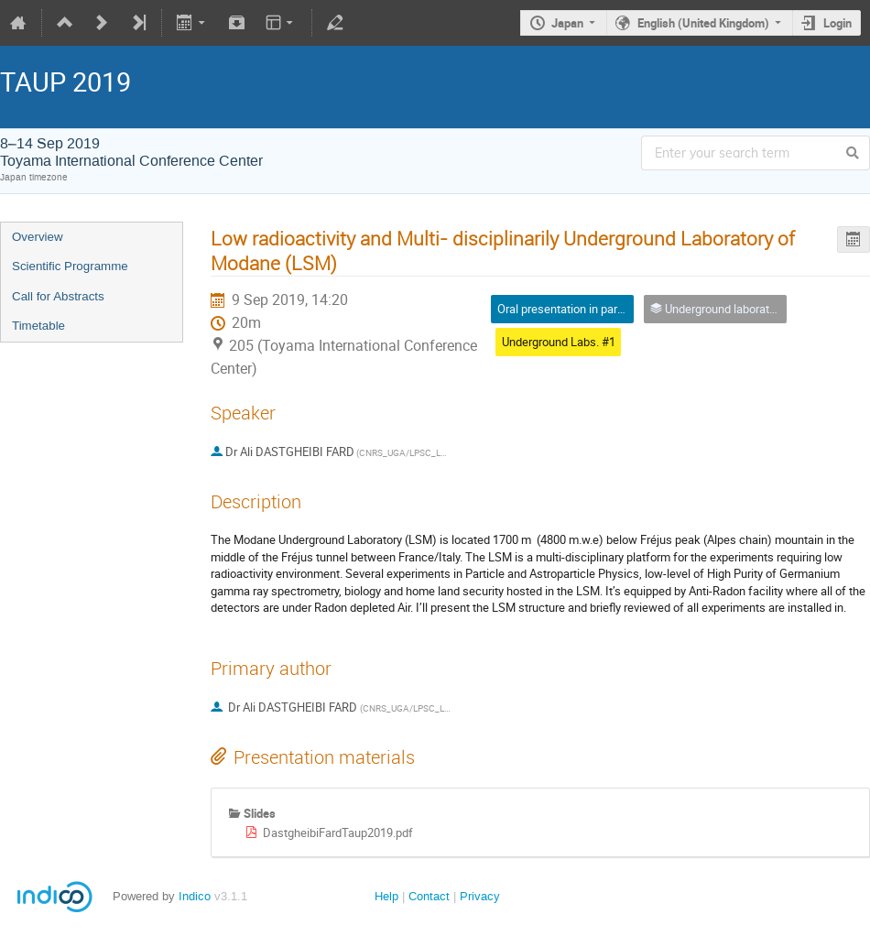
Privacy (480, 896)
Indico (195, 896)
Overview (37, 237)
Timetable (38, 325)
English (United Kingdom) (703, 23)
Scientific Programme (70, 266)
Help (386, 896)
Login (837, 23)
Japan (567, 23)
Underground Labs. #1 (558, 341)
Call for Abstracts (58, 296)
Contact (429, 896)
